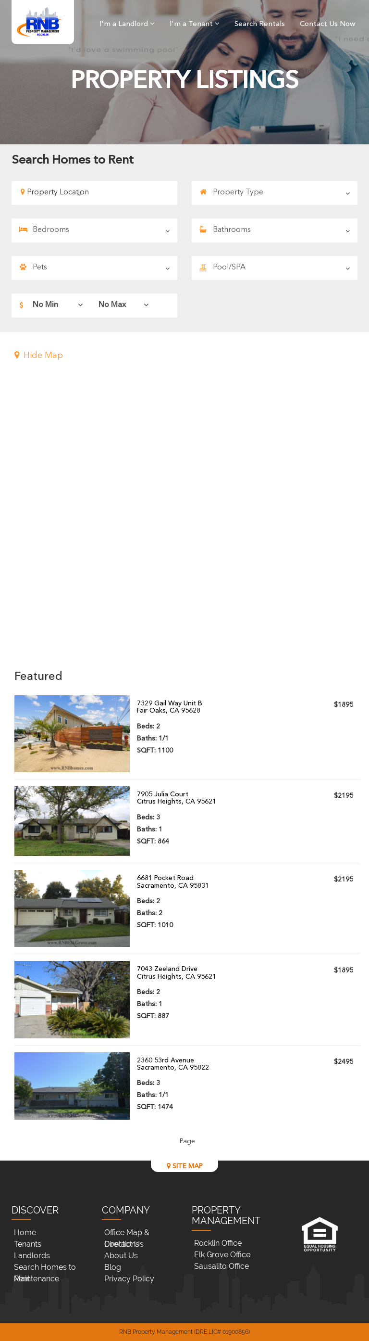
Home (25, 1232)
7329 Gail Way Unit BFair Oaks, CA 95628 (169, 707)
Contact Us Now (328, 24)
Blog (112, 1267)
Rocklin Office (218, 1243)
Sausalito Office (221, 1266)
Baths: (153, 738)
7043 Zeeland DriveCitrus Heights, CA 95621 (176, 973)
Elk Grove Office (222, 1254)
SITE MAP (185, 1166)
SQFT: (155, 750)
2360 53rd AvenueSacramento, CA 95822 (173, 1064)
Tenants (27, 1244)
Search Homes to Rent (45, 1268)
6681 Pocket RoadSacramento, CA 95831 (173, 882)
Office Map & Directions (126, 1233)
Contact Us (124, 1244)
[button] (187, 356)
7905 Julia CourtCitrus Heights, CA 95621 (176, 798)
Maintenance (36, 1278)
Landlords (32, 1255)
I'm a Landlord (127, 24)
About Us (121, 1255)
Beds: (148, 726)
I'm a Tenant (195, 24)
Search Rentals (259, 24)
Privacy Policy (129, 1278)
